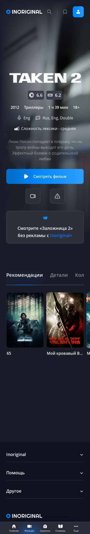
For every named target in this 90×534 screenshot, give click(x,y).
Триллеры (33, 107)
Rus (46, 118)
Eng (27, 118)
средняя (68, 128)
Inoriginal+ (61, 235)
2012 (15, 107)
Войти (78, 11)
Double (66, 118)
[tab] (24, 275)
